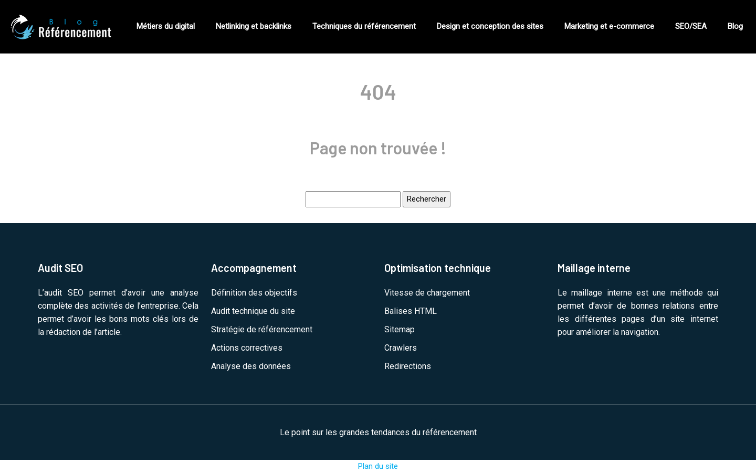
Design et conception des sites (490, 26)
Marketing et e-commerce (609, 26)
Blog (735, 26)
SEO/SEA (691, 26)
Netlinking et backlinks (253, 26)
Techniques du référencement (364, 26)
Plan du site (378, 466)
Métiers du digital (165, 26)
